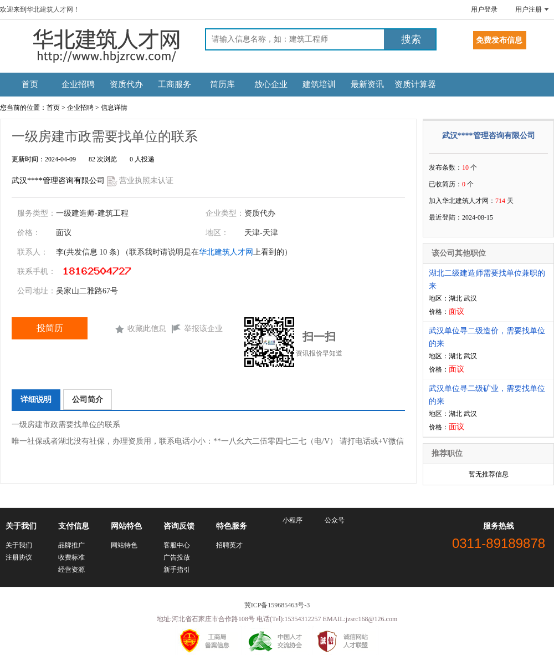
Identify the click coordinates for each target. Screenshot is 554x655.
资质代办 (126, 84)
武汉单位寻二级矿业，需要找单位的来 (487, 394)
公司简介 (87, 399)
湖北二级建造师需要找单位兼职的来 (487, 279)
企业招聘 (78, 84)
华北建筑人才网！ (53, 9)
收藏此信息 (146, 328)
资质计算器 (415, 84)
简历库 (222, 84)
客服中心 (176, 545)
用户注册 (528, 9)
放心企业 (271, 84)
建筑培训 (319, 84)
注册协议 (19, 557)
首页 (30, 84)
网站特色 (124, 545)
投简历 (50, 328)
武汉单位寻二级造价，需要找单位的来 (487, 337)
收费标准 (71, 557)
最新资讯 (367, 84)
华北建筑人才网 (226, 252)
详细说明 (36, 399)
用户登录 (484, 9)
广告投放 (176, 557)
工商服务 (174, 84)
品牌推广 (71, 545)
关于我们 (19, 545)
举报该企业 (203, 328)
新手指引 (176, 569)
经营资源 (71, 569)
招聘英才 (229, 545)
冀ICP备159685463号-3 (277, 605)
